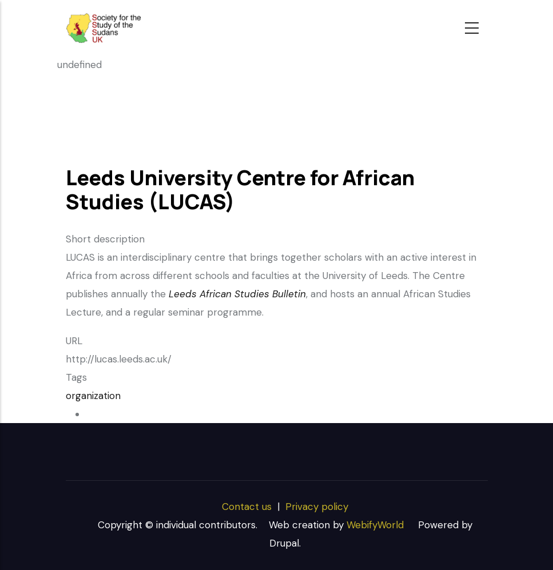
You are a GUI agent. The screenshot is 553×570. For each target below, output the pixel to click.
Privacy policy (316, 506)
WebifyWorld (375, 525)
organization (93, 395)
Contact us (247, 506)
